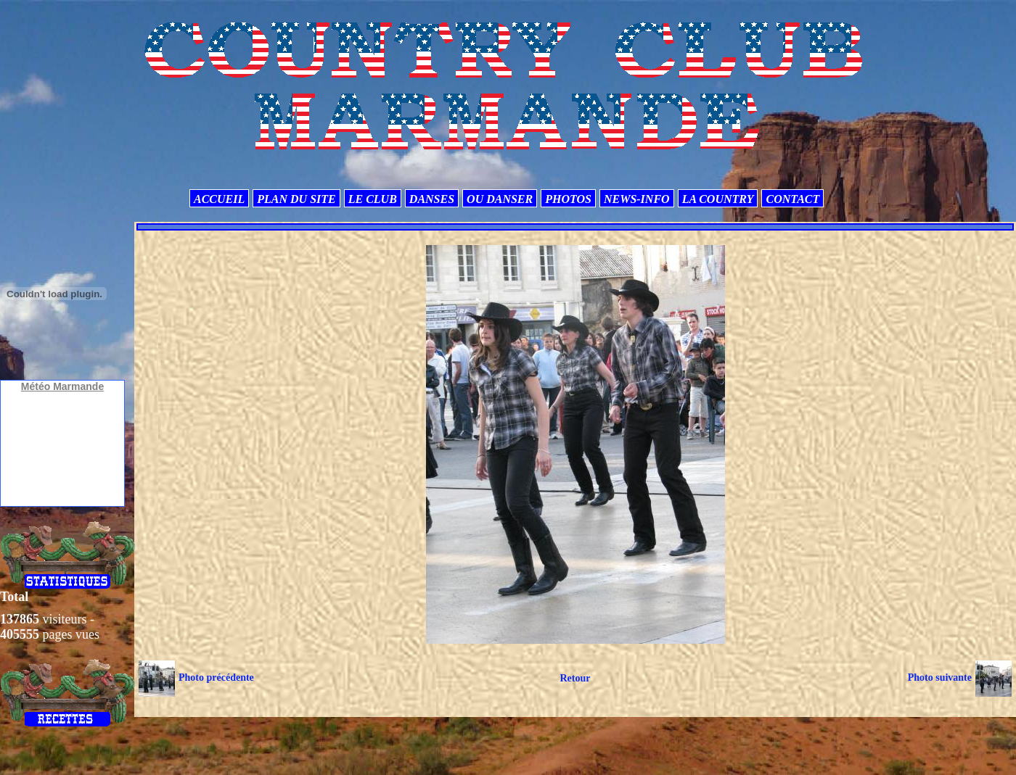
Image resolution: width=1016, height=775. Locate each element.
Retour (575, 678)
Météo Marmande (62, 386)
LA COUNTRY (718, 199)
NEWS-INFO (637, 199)
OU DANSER (500, 199)
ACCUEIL (219, 199)
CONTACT (792, 199)
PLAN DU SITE (296, 199)
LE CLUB (372, 199)
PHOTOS (568, 199)
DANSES (431, 199)
